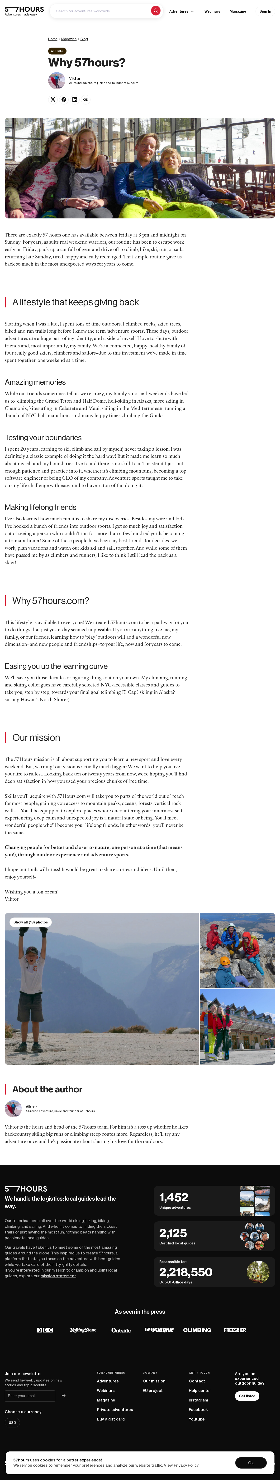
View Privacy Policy (181, 1465)
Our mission (154, 1381)
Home (52, 39)
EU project (153, 1390)
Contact (197, 1381)
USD (12, 1423)
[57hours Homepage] (24, 11)
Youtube (197, 1419)
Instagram (198, 1400)
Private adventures (115, 1409)
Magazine (238, 11)
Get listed (247, 1396)
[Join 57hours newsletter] (63, 1396)
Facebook (198, 1409)
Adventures (108, 1381)
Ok (251, 1462)
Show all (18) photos (31, 922)
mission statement (58, 1275)
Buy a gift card (111, 1419)
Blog (84, 39)
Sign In (265, 11)
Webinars (212, 11)
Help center (200, 1390)
